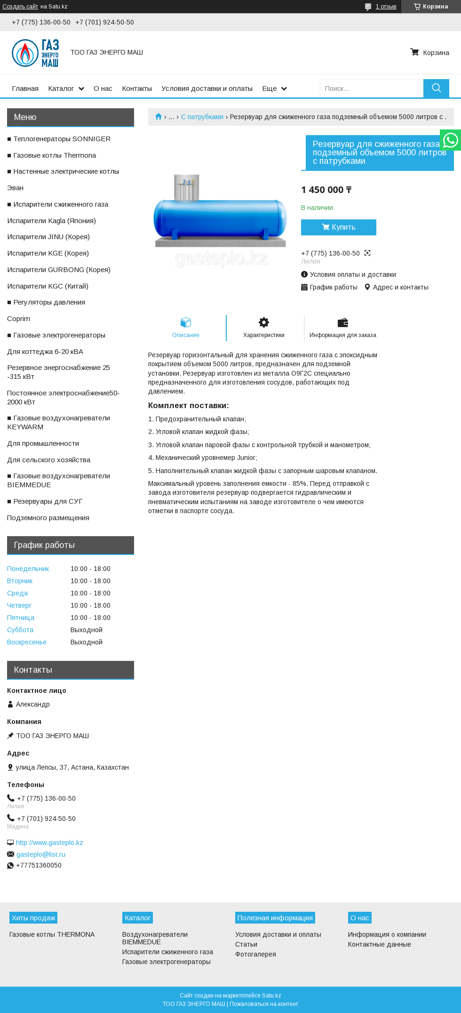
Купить (344, 227)
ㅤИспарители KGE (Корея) (48, 253)
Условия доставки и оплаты (207, 88)
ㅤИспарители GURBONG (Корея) (59, 269)
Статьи (246, 944)
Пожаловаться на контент (264, 1004)
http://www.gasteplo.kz (49, 842)
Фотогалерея (255, 954)
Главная (25, 88)
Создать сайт (20, 6)
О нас (103, 88)
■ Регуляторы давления (46, 302)
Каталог (61, 88)
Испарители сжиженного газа (167, 952)
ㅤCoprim (18, 318)
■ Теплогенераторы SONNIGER (59, 139)
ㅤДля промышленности (43, 443)
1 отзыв (386, 6)
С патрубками (202, 117)
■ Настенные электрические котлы (63, 171)
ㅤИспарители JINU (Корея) (48, 237)
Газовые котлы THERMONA (52, 934)
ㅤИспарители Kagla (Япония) (51, 221)
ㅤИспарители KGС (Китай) (47, 286)
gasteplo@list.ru (40, 854)
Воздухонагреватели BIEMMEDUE (155, 938)
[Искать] (436, 88)
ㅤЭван (15, 188)
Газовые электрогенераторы (166, 961)
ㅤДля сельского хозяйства (48, 460)
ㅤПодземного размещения (48, 518)
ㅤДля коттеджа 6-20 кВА (45, 351)
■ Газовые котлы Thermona (51, 155)
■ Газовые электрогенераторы (56, 335)
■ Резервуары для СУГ (45, 501)
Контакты (137, 88)
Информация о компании (387, 934)
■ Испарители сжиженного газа (57, 204)
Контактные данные (379, 944)
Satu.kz (271, 995)
